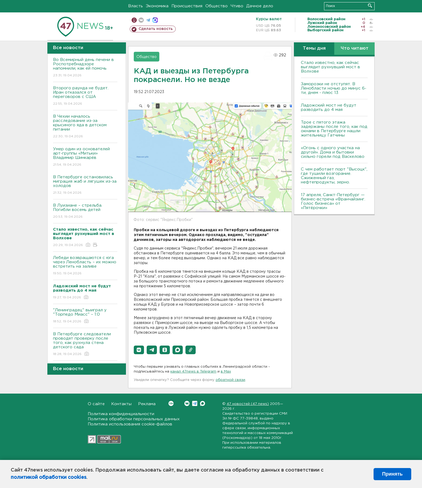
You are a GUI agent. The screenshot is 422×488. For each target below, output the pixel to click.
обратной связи (230, 379)
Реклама (147, 404)
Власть (135, 6)
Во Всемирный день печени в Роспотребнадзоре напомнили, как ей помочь (85, 68)
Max (202, 403)
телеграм (148, 20)
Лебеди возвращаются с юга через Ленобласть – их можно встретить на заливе (85, 266)
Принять (392, 474)
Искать (370, 6)
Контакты (121, 404)
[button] (139, 350)
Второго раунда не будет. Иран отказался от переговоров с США (85, 96)
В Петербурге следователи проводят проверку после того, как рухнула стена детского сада (85, 344)
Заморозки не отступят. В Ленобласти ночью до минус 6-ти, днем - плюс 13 (333, 88)
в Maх (226, 371)
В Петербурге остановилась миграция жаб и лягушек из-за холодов (85, 185)
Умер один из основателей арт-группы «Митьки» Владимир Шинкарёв (85, 157)
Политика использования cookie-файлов (130, 424)
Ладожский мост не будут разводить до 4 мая (328, 107)
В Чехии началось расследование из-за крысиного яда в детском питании (85, 127)
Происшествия (186, 6)
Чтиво (237, 6)
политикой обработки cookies (48, 477)
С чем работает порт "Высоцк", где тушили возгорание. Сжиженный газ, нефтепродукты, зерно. (334, 176)
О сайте (96, 404)
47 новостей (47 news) (248, 403)
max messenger (155, 20)
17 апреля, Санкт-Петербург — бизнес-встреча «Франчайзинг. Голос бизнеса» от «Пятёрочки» (333, 201)
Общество (216, 6)
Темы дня (314, 48)
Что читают (354, 48)
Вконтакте (171, 403)
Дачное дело (259, 6)
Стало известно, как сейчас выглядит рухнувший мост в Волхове (330, 67)
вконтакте (141, 20)
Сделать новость (156, 28)
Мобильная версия (134, 20)
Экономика (157, 6)
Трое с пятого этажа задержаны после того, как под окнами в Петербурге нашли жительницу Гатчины (334, 129)
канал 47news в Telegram (193, 371)
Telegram (194, 403)
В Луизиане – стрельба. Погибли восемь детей (85, 211)
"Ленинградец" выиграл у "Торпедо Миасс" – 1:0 (85, 316)
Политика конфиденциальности (121, 414)
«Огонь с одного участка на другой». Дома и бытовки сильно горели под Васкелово (332, 152)
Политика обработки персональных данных (134, 419)
